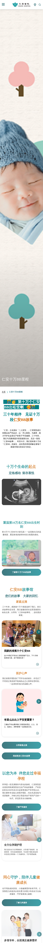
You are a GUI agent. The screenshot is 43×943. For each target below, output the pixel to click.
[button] (14, 563)
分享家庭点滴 (21, 745)
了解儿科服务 (21, 903)
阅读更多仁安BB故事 (21, 756)
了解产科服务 (21, 807)
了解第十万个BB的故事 (21, 572)
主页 (4, 392)
